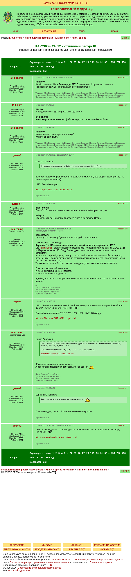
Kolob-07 (16, 105)
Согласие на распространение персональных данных (39, 562)
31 (101, 62)
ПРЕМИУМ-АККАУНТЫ (17, 549)
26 (79, 62)
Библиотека (15, 38)
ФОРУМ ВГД (107, 549)
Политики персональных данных (105, 559)
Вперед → (15, 66)
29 (93, 62)
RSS (49, 565)
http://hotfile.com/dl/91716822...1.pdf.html (55, 318)
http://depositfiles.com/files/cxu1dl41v (53, 189)
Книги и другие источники (39, 38)
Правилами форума (101, 562)
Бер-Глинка (17, 229)
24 (71, 62)
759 (32, 66)
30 (97, 62)
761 (42, 66)
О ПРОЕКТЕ (17, 545)
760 (37, 66)
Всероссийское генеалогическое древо (39, 567)
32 (106, 62)
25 (75, 62)
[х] (86, 2)
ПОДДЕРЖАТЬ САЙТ (47, 549)
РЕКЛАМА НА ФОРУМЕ (107, 545)
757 (118, 62)
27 (83, 62)
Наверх (121, 78)
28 (87, 62)
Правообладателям (19, 570)
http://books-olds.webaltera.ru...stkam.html (56, 437)
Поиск (114, 31)
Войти (82, 31)
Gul (44, 71)
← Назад (46, 62)
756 (113, 62)
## (126, 78)
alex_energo (16, 78)
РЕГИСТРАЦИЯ (49, 31)
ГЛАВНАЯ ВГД (77, 549)
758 (124, 62)
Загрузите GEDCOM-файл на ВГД (63, 2)
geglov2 (17, 155)
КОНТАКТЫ (77, 545)
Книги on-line (62, 38)
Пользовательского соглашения (68, 559)
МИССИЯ (47, 545)
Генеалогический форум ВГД (72, 8)
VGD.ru (16, 31)
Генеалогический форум (14, 469)
